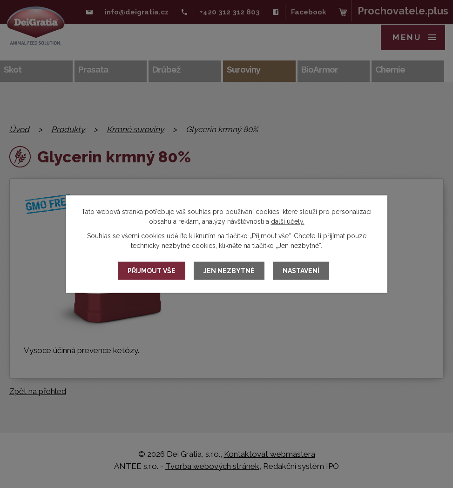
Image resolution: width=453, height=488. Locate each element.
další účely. (287, 221)
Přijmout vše (152, 270)
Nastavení (301, 270)
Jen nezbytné (229, 270)
